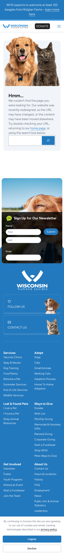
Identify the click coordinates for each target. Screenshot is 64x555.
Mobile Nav (59, 26)
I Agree (32, 539)
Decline (31, 548)
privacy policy (49, 529)
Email (8, 251)
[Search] (48, 140)
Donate (42, 26)
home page (38, 128)
